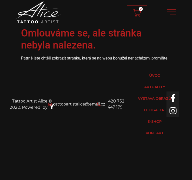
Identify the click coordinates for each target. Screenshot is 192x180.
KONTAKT (155, 133)
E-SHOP (155, 121)
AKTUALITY (154, 87)
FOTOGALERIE (155, 110)
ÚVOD (154, 75)
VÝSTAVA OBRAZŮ (154, 98)
